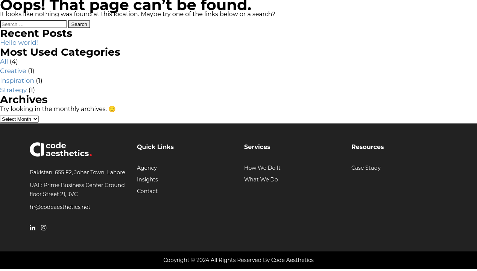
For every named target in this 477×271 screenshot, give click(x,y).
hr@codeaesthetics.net (60, 207)
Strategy (13, 90)
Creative (13, 71)
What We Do (261, 179)
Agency (147, 167)
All (4, 61)
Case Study (366, 167)
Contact (147, 191)
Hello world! (19, 42)
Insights (147, 179)
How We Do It (262, 167)
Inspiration (17, 80)
